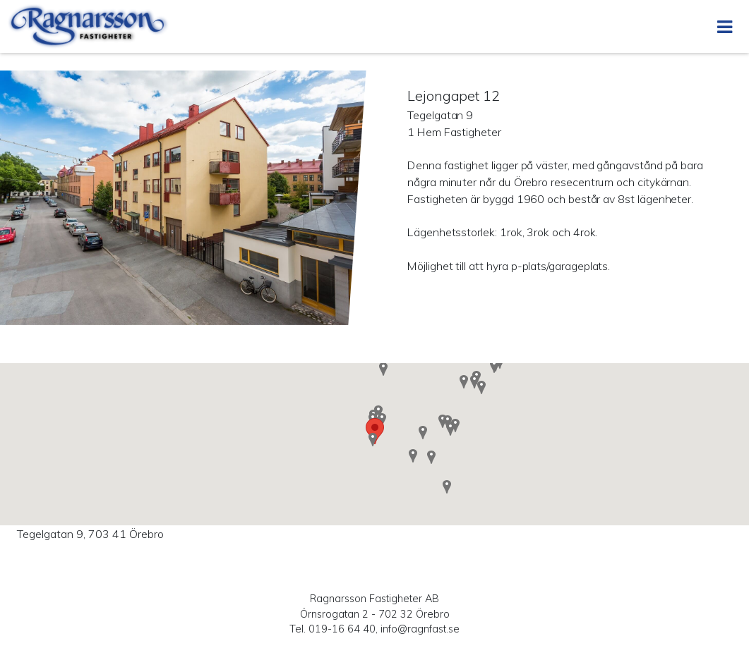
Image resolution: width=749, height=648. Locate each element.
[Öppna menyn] (724, 26)
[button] (431, 457)
